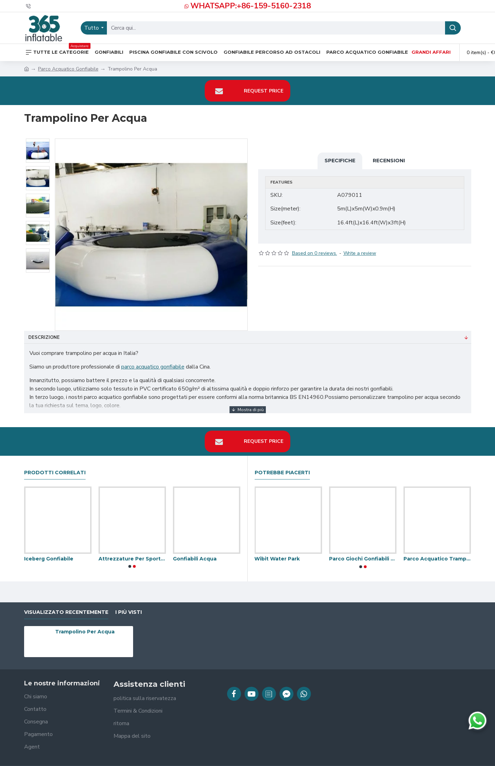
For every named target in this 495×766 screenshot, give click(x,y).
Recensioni (389, 160)
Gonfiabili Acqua (195, 552)
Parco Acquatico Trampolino (437, 552)
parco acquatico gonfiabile (152, 367)
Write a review (359, 246)
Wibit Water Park (277, 552)
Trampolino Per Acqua (85, 625)
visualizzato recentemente (66, 605)
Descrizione (44, 337)
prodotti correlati (55, 466)
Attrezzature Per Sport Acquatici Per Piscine (132, 552)
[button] (130, 559)
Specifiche (340, 160)
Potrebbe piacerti (282, 466)
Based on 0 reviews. (314, 246)
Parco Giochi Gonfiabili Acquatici (362, 552)
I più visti (128, 605)
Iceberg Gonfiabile (48, 552)
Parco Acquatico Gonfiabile (68, 69)
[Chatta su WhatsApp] (477, 720)
